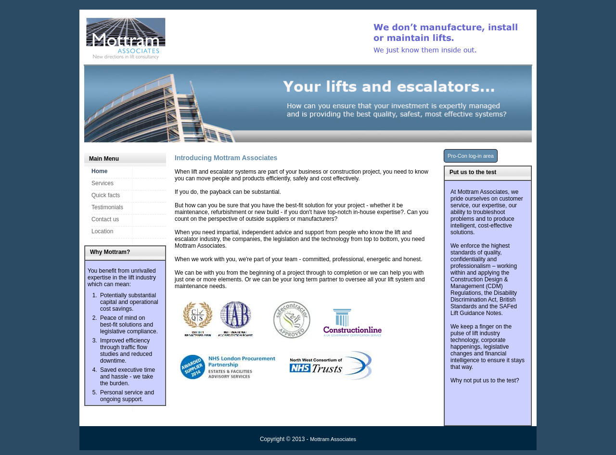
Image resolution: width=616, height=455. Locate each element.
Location (102, 231)
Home (99, 171)
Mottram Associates (333, 439)
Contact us (105, 219)
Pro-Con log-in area (471, 156)
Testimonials (107, 207)
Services (102, 183)
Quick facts (105, 195)
